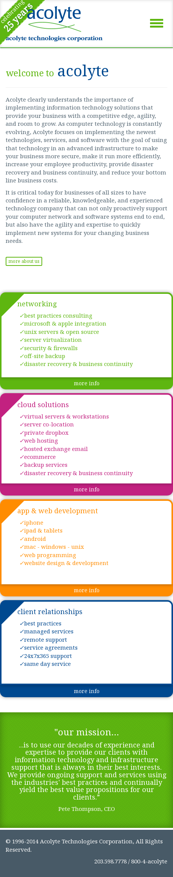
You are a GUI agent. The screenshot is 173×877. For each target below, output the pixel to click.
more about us (24, 261)
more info (87, 383)
